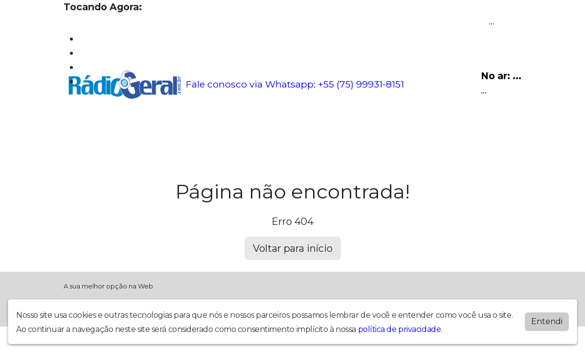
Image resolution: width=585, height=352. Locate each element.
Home (76, 132)
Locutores (190, 132)
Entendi (546, 321)
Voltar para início (293, 248)
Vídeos (155, 132)
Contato (272, 132)
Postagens (233, 132)
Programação (115, 132)
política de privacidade (399, 329)
